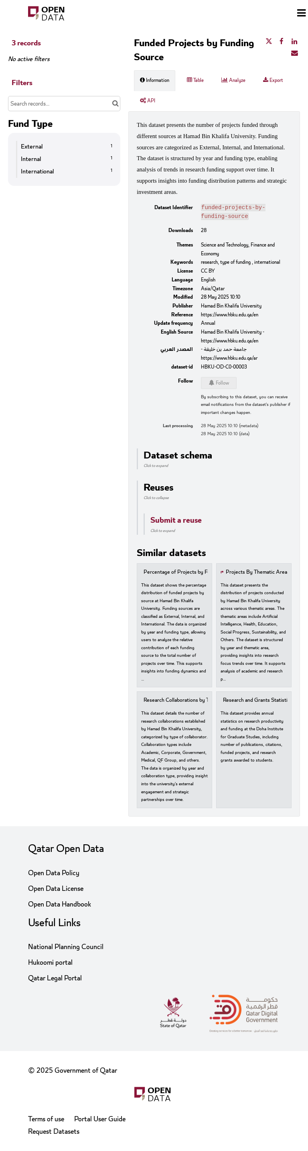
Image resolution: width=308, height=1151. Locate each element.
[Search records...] (64, 103)
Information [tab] (154, 80)
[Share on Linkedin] (294, 41)
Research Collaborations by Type (180, 702)
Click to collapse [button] (156, 499)
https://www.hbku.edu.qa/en (229, 316)
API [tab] (147, 100)
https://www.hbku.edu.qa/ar (229, 359)
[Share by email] (294, 53)
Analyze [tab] (233, 80)
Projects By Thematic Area (256, 574)
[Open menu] (301, 14)
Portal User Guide (100, 1119)
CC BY (208, 272)
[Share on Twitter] (268, 41)
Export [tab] (273, 80)
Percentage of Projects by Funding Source (192, 574)
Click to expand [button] (156, 467)
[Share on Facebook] (281, 41)
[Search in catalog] (115, 103)
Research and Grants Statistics (257, 702)
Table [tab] (195, 80)
